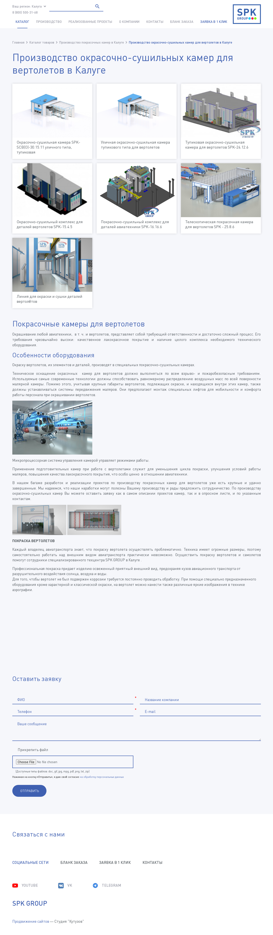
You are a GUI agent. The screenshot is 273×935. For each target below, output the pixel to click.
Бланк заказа (181, 22)
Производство (49, 22)
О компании (129, 22)
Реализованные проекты (90, 22)
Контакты (154, 22)
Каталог (22, 22)
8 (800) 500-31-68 (25, 12)
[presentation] (180, 761)
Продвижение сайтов (30, 921)
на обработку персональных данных (102, 776)
